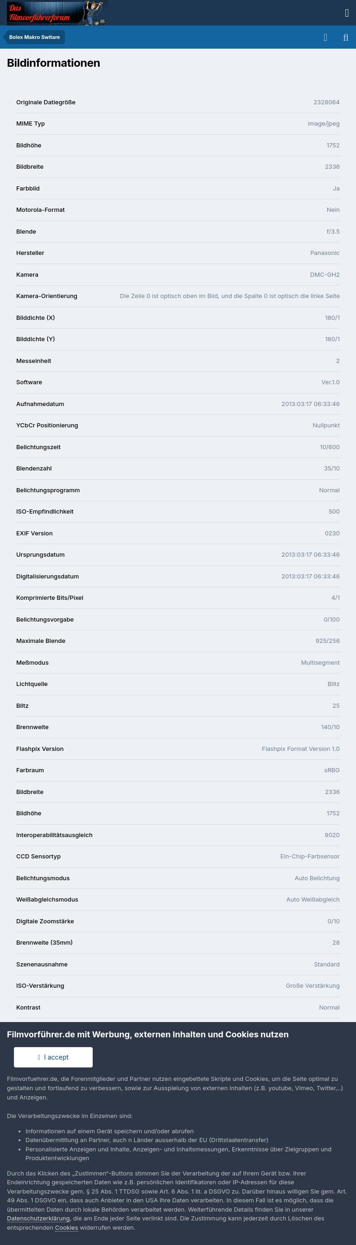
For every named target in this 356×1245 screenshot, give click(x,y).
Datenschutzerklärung (38, 1218)
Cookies (66, 1227)
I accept (53, 1057)
